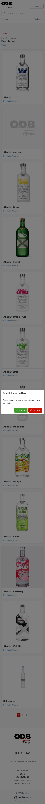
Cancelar (35, 410)
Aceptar (20, 410)
